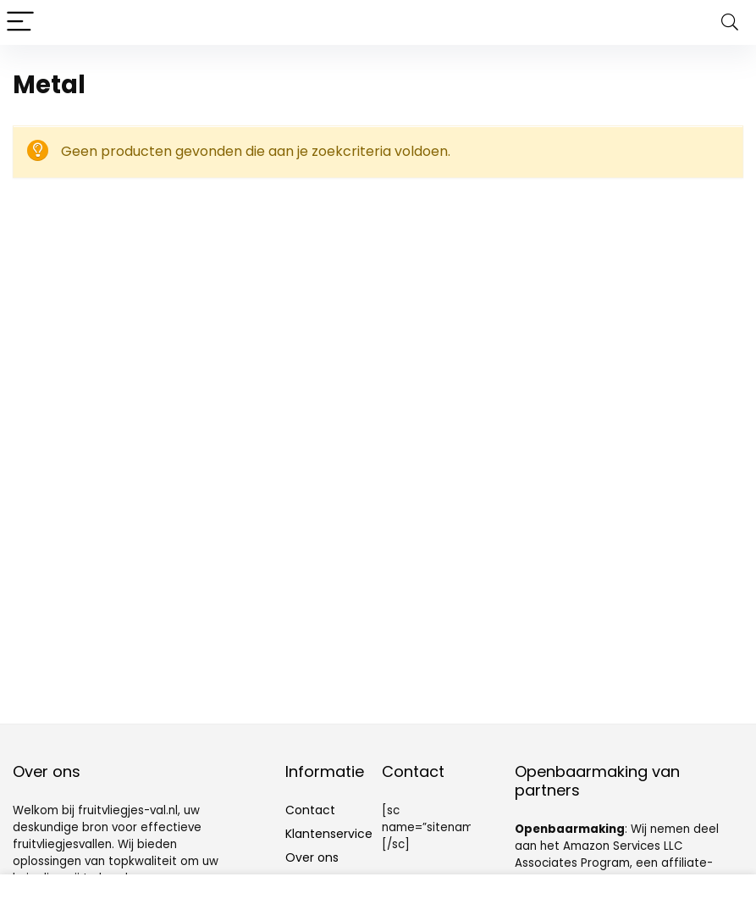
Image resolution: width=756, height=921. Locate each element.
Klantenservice (328, 833)
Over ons (312, 857)
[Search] (729, 22)
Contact (310, 810)
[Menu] (20, 22)
